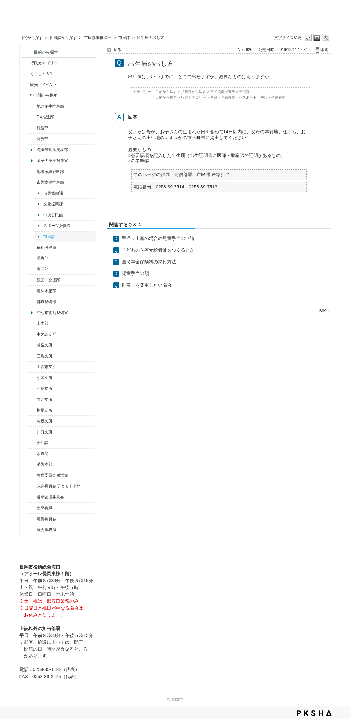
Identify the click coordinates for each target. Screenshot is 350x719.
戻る (117, 49)
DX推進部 (45, 117)
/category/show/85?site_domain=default (32, 464)
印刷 (324, 49)
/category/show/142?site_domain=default (32, 345)
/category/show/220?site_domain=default (32, 508)
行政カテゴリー (43, 63)
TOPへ (324, 310)
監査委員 (44, 508)
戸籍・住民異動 (272, 97)
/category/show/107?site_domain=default (32, 334)
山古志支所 (46, 367)
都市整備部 (46, 301)
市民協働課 (53, 193)
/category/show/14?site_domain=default (32, 247)
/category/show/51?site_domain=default (32, 486)
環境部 (42, 258)
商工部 (42, 269)
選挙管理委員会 (50, 497)
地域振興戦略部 (50, 171)
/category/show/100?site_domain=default (32, 106)
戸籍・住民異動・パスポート (233, 97)
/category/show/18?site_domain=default (26, 85)
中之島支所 (46, 334)
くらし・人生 (42, 73)
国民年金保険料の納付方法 (149, 261)
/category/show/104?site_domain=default (32, 171)
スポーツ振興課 (57, 225)
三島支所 (44, 356)
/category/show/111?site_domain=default (32, 497)
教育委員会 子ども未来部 (58, 486)
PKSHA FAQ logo (314, 713)
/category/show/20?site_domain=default (32, 280)
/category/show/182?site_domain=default (32, 302)
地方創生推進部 (50, 106)
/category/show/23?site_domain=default (32, 258)
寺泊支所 (44, 399)
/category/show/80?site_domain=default (32, 410)
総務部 (42, 128)
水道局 (42, 453)
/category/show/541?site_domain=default (32, 117)
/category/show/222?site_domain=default (32, 519)
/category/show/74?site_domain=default (32, 378)
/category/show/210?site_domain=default (32, 443)
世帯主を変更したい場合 (147, 285)
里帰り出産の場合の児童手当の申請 (158, 238)
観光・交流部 (48, 280)
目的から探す (31, 37)
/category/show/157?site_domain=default (32, 530)
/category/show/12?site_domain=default (26, 74)
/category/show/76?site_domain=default (32, 291)
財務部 (42, 139)
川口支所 (44, 432)
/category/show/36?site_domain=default (32, 269)
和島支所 (44, 388)
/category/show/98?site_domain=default (32, 367)
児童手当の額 (135, 273)
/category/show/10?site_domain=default (32, 128)
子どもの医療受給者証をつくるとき (158, 250)
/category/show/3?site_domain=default (26, 63)
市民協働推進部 (97, 37)
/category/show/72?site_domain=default (32, 139)
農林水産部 (46, 291)
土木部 (42, 323)
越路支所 (44, 345)
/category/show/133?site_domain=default (32, 432)
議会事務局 (46, 529)
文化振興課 (53, 204)
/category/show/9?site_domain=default (26, 95)
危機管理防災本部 (52, 150)
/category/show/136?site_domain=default (32, 421)
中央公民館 (53, 215)
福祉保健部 (46, 247)
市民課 (124, 37)
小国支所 (44, 378)
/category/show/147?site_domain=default (32, 454)
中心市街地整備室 (52, 312)
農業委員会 (46, 519)
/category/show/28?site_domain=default (32, 323)
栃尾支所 (44, 410)
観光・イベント (43, 84)
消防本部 (44, 464)
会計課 (42, 442)
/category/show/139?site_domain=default (32, 388)
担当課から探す (63, 37)
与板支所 (44, 421)
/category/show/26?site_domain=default (32, 182)
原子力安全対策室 (52, 160)
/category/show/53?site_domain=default (32, 356)
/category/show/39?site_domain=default (32, 475)
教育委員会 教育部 (53, 475)
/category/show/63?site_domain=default (32, 399)
